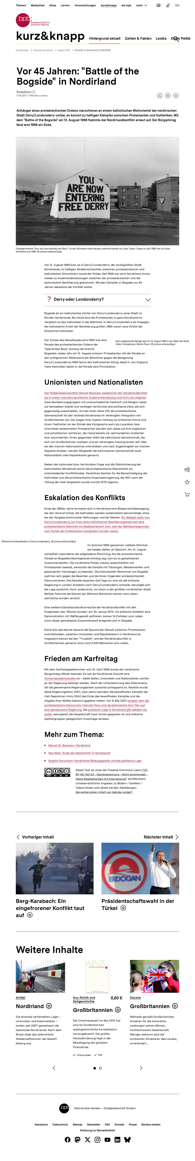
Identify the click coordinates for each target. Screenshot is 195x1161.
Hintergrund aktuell (43, 50)
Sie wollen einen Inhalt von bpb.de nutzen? (104, 853)
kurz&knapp (22, 50)
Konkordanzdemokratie (59, 739)
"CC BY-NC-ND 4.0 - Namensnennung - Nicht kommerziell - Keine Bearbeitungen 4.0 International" (112, 835)
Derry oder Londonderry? (79, 299)
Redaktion (26, 92)
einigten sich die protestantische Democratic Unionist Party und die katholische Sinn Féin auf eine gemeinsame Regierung (96, 766)
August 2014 (64, 50)
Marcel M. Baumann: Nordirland (69, 806)
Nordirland (30, 1067)
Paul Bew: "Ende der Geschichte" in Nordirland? (79, 814)
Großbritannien (93, 1071)
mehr (141, 5)
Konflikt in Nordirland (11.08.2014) (93, 50)
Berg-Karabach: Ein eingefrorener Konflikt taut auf (50, 969)
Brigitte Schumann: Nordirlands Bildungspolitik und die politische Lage (95, 822)
